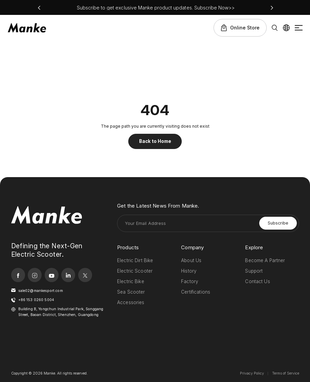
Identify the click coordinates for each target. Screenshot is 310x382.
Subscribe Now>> (214, 7)
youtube (52, 275)
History (189, 271)
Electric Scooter (135, 271)
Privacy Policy (252, 373)
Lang (286, 27)
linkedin (68, 275)
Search (275, 28)
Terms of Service (285, 373)
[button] (39, 8)
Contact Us (257, 281)
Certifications (195, 292)
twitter (85, 275)
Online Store (245, 27)
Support (254, 271)
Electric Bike (130, 281)
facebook (18, 275)
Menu (299, 28)
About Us (191, 260)
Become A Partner (265, 260)
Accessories (131, 302)
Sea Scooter (131, 292)
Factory (189, 281)
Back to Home (155, 141)
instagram (35, 275)
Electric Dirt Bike (135, 260)
